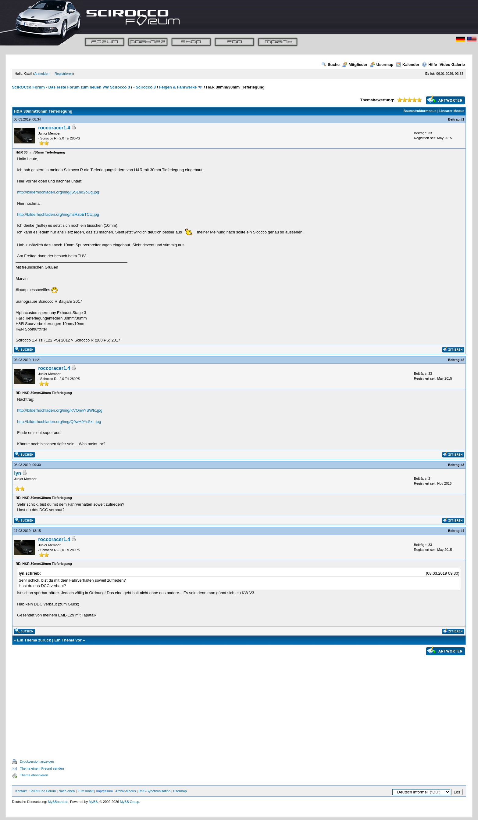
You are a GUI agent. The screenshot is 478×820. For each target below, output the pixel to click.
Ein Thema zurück (34, 640)
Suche (330, 64)
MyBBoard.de (58, 802)
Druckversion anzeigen (37, 761)
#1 (462, 119)
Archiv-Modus (125, 791)
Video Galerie (452, 64)
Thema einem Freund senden (42, 768)
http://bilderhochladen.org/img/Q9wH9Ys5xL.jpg (59, 421)
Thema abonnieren (34, 775)
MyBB (93, 802)
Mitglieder (354, 64)
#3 (462, 465)
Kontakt (21, 791)
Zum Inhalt (85, 791)
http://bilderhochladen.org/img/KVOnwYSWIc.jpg (59, 410)
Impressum (104, 791)
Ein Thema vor (68, 640)
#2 (462, 360)
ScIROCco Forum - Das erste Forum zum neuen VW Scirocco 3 (71, 87)
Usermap (382, 64)
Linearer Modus (451, 111)
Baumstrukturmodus (420, 111)
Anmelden (41, 73)
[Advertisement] (239, 700)
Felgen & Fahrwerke (178, 87)
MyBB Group (129, 802)
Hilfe (429, 64)
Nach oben (67, 791)
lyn (17, 473)
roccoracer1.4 (54, 127)
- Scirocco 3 (144, 87)
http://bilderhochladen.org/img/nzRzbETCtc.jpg (58, 214)
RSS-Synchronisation (154, 791)
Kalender (407, 64)
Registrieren (64, 73)
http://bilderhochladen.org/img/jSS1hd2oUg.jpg (58, 192)
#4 (462, 531)
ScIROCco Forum (43, 791)
